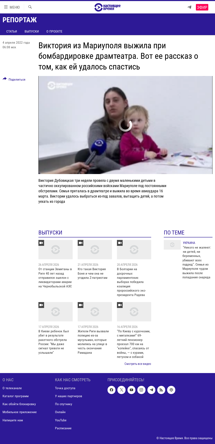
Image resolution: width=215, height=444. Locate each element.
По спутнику (63, 404)
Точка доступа (65, 388)
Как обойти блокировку (19, 404)
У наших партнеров (68, 396)
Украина (189, 243)
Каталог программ (16, 396)
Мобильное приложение (20, 412)
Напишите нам (13, 420)
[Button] (14, 80)
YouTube (61, 420)
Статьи (11, 31)
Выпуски (32, 31)
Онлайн (60, 412)
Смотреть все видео (138, 364)
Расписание (63, 428)
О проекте (54, 31)
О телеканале (12, 388)
